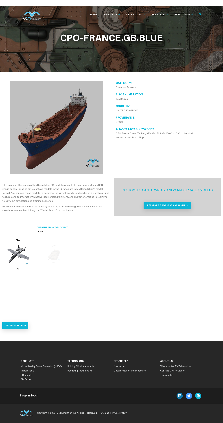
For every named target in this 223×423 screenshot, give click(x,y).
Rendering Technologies (79, 371)
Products (112, 15)
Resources (159, 15)
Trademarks (166, 375)
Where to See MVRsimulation (175, 366)
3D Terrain (26, 379)
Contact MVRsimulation (172, 371)
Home (94, 15)
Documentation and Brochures (130, 371)
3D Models (26, 375)
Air (18, 269)
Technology (135, 15)
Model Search (14, 325)
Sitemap (105, 413)
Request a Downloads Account (166, 205)
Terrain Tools (27, 371)
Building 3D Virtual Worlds (80, 366)
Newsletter (119, 366)
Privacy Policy (119, 413)
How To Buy (183, 15)
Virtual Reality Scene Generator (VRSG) (41, 366)
